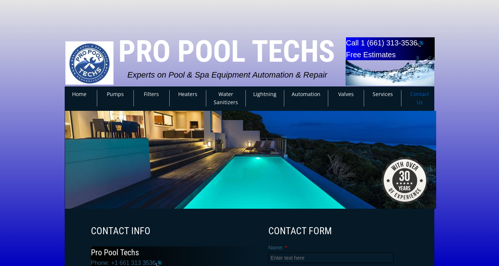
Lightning (264, 94)
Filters (151, 94)
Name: (277, 247)
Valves (346, 94)
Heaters (187, 94)
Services (383, 94)
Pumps (115, 94)
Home (79, 94)
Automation (306, 94)
